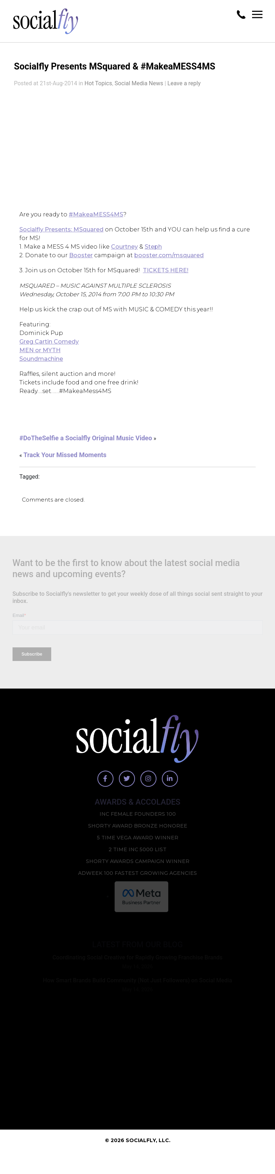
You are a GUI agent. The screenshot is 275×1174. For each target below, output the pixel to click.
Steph (153, 252)
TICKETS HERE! (165, 276)
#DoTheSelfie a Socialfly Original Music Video (85, 447)
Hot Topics (98, 88)
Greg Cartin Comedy (49, 349)
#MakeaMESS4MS (96, 219)
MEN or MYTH (40, 358)
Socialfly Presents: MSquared (61, 234)
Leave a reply (184, 88)
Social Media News (139, 88)
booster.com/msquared (169, 260)
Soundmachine (41, 366)
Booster (81, 260)
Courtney (124, 252)
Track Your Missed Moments (64, 464)
